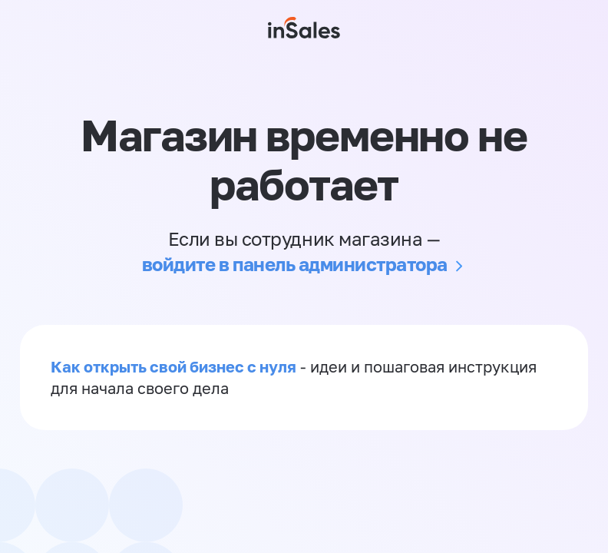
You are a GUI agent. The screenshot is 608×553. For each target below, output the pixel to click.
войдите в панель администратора (295, 264)
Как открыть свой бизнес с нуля (173, 366)
